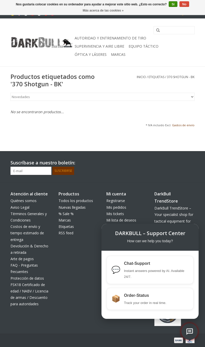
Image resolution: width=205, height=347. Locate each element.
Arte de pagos (22, 258)
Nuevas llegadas (72, 207)
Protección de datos (27, 278)
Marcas (118, 54)
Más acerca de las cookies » (103, 10)
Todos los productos (76, 200)
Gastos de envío (183, 125)
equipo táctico (143, 46)
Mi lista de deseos (121, 220)
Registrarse (115, 200)
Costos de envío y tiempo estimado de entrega (27, 233)
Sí (173, 4)
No (184, 4)
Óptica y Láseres (91, 54)
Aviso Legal (19, 207)
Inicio (141, 77)
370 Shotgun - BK (181, 77)
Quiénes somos (23, 200)
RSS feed (66, 232)
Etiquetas (156, 77)
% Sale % (66, 213)
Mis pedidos (116, 207)
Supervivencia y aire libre (99, 46)
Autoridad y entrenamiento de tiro (110, 38)
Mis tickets (115, 213)
